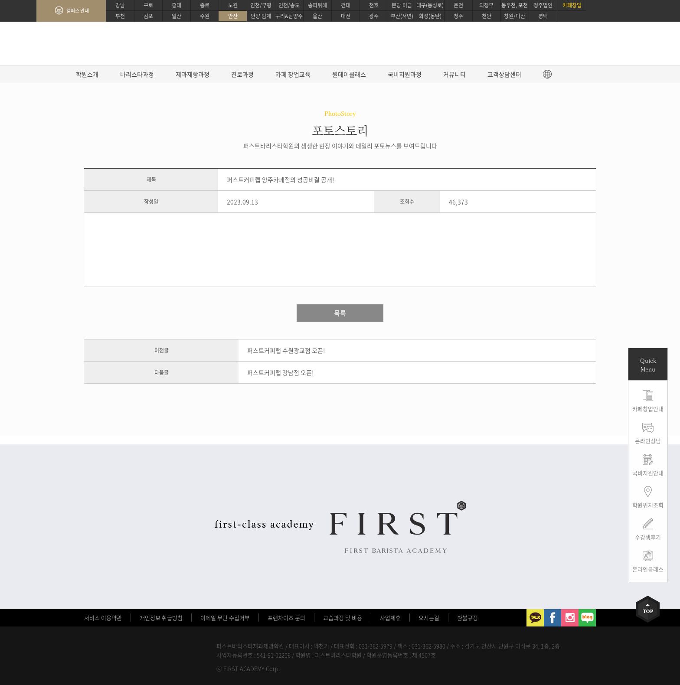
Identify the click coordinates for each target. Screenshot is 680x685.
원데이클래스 (349, 74)
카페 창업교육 (293, 74)
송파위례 (317, 5)
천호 (374, 5)
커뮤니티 (454, 74)
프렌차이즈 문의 (286, 617)
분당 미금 (402, 5)
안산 (233, 16)
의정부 (486, 5)
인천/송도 (289, 5)
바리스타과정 (137, 74)
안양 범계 (261, 16)
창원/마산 (514, 16)
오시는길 (428, 617)
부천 (120, 16)
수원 (204, 16)
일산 (176, 16)
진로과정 (242, 74)
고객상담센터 (504, 74)
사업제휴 (390, 617)
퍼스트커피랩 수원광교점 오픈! (286, 350)
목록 (340, 313)
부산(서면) (402, 16)
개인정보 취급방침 (161, 617)
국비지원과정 (405, 74)
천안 (486, 16)
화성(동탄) (430, 16)
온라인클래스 (648, 569)
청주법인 (542, 5)
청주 (458, 16)
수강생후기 (648, 537)
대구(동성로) (430, 5)
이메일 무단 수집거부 (225, 617)
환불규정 (467, 617)
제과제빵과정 (192, 74)
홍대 (176, 5)
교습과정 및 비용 (342, 617)
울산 (317, 16)
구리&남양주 (289, 16)
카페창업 (572, 5)
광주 (374, 16)
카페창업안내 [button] (648, 408)
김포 (148, 16)
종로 (204, 5)
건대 (345, 5)
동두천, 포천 (514, 5)
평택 (543, 16)
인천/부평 (260, 5)
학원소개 (87, 74)
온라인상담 (648, 441)
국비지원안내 (648, 473)
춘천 (458, 5)
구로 (148, 5)
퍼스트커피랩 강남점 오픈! (280, 372)
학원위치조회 (648, 505)
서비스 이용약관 (103, 617)
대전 (345, 16)
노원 (233, 5)
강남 (120, 5)
